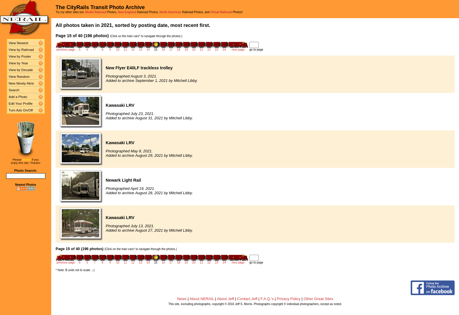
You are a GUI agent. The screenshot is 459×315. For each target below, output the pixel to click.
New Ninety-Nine (21, 83)
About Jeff (225, 299)
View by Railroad (21, 49)
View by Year (18, 63)
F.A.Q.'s (267, 299)
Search (14, 90)
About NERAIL (201, 299)
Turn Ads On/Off (21, 110)
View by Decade (21, 70)
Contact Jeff (247, 299)
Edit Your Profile (21, 103)
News (182, 299)
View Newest (18, 43)
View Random (19, 76)
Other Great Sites (318, 299)
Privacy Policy (289, 299)
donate (26, 159)
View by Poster (20, 56)
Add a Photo (18, 97)
